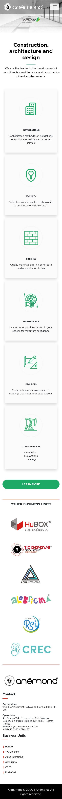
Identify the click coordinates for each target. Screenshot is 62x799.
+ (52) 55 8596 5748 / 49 (24, 727)
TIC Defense (10, 752)
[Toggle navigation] (54, 6)
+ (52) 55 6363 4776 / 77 (16, 729)
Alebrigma (9, 762)
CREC (7, 767)
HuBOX (7, 747)
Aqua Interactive (12, 757)
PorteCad (9, 772)
